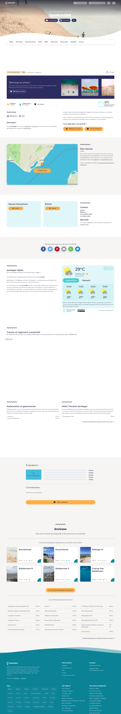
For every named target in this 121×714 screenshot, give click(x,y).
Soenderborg (68, 11)
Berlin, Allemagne (66, 703)
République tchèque (39, 706)
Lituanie (26, 697)
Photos (11, 42)
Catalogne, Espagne (67, 691)
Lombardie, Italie (66, 693)
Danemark (52, 11)
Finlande (10, 693)
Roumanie (36, 702)
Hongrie (50, 706)
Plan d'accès (19, 42)
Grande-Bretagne (36, 693)
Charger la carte (42, 170)
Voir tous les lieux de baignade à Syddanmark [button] (60, 590)
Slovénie (19, 706)
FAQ (63, 670)
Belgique (18, 689)
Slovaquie (10, 706)
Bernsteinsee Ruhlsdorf (95, 710)
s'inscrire (15, 208)
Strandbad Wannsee (94, 703)
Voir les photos (51, 20)
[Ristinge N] (85, 549)
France (18, 693)
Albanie (10, 689)
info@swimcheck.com (95, 665)
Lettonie (18, 697)
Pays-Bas (52, 697)
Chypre (10, 711)
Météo (46, 42)
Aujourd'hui (71, 280)
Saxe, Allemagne (66, 708)
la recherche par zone (107, 159)
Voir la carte (64, 20)
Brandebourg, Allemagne (69, 705)
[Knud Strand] (48, 549)
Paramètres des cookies (68, 675)
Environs (81, 42)
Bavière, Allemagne (67, 698)
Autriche (10, 702)
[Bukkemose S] (48, 568)
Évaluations (73, 42)
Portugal (27, 702)
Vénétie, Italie (65, 696)
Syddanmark (59, 11)
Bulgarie (26, 689)
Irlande (46, 693)
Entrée (40, 42)
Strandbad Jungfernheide (96, 696)
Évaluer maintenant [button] (94, 129)
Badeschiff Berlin (93, 708)
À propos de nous (67, 668)
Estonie (54, 689)
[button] (80, 3)
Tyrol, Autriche (66, 688)
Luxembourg (35, 697)
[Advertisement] (56, 57)
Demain (86, 280)
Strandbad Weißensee (95, 705)
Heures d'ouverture (30, 42)
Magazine (64, 665)
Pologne (18, 702)
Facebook (16, 678)
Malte (44, 697)
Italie (53, 693)
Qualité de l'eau (84, 224)
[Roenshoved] (12, 549)
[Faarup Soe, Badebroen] (85, 568)
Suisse (51, 702)
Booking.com (9, 339)
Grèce (25, 693)
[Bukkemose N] (12, 568)
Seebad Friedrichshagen (95, 693)
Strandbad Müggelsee (95, 701)
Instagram (23, 678)
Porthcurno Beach (94, 688)
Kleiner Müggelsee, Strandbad (97, 698)
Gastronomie (54, 42)
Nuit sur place (64, 42)
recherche (96, 159)
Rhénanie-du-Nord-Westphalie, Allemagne (73, 701)
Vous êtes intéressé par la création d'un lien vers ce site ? (97, 421)
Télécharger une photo (17, 91)
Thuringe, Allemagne (67, 710)
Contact (64, 673)
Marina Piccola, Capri (95, 691)
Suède (44, 702)
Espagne (27, 706)
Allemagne (45, 689)
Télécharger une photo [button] (73, 129)
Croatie (10, 697)
